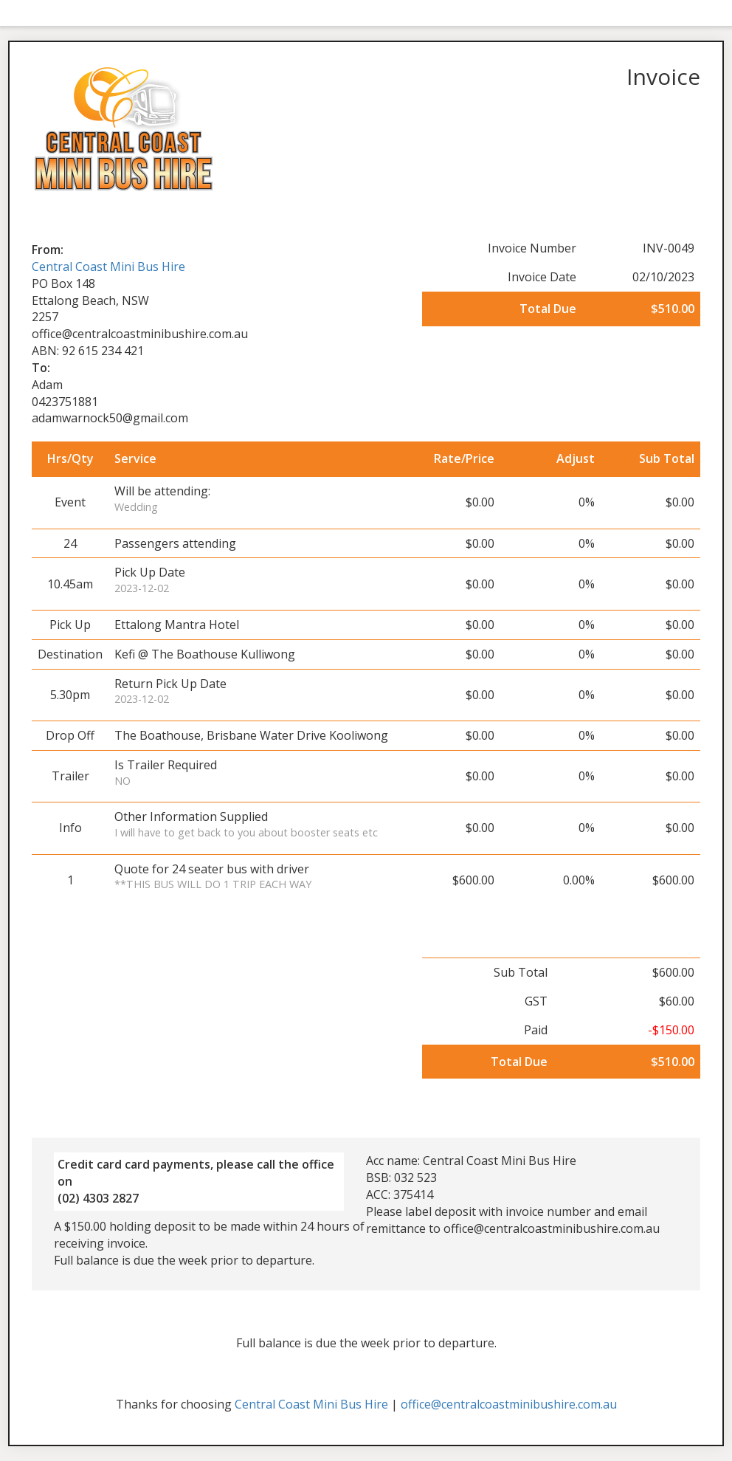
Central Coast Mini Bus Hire (108, 266)
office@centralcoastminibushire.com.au (509, 1404)
